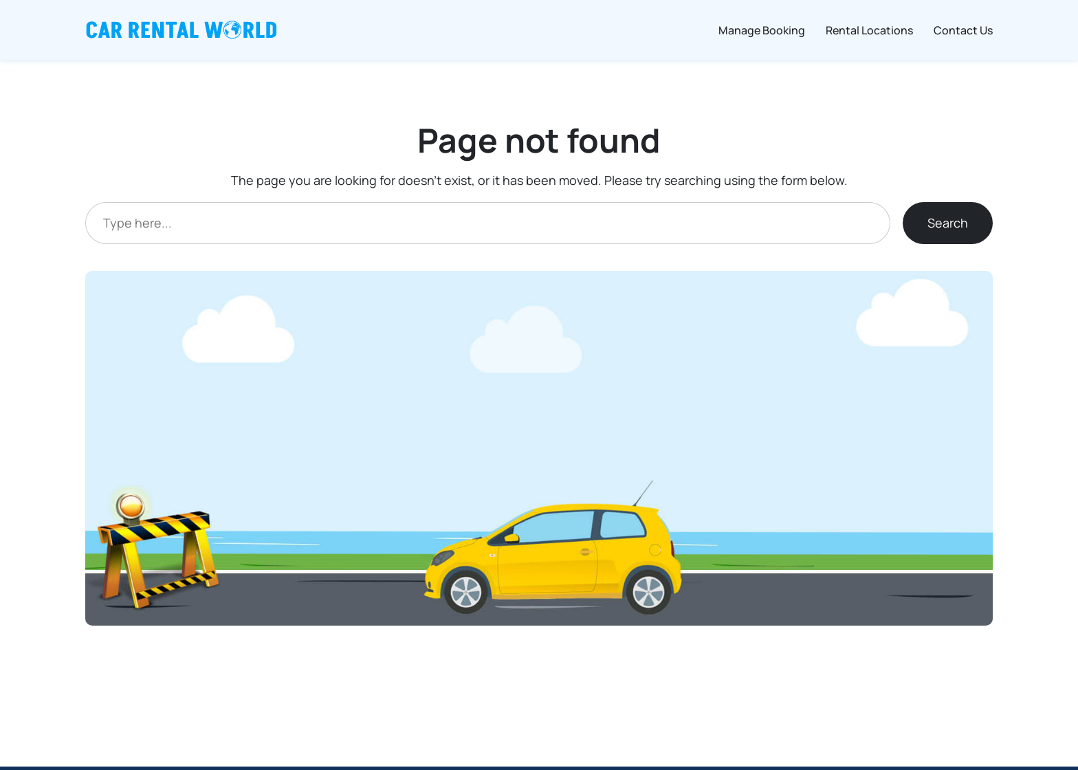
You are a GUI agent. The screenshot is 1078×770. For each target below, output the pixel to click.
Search (947, 222)
